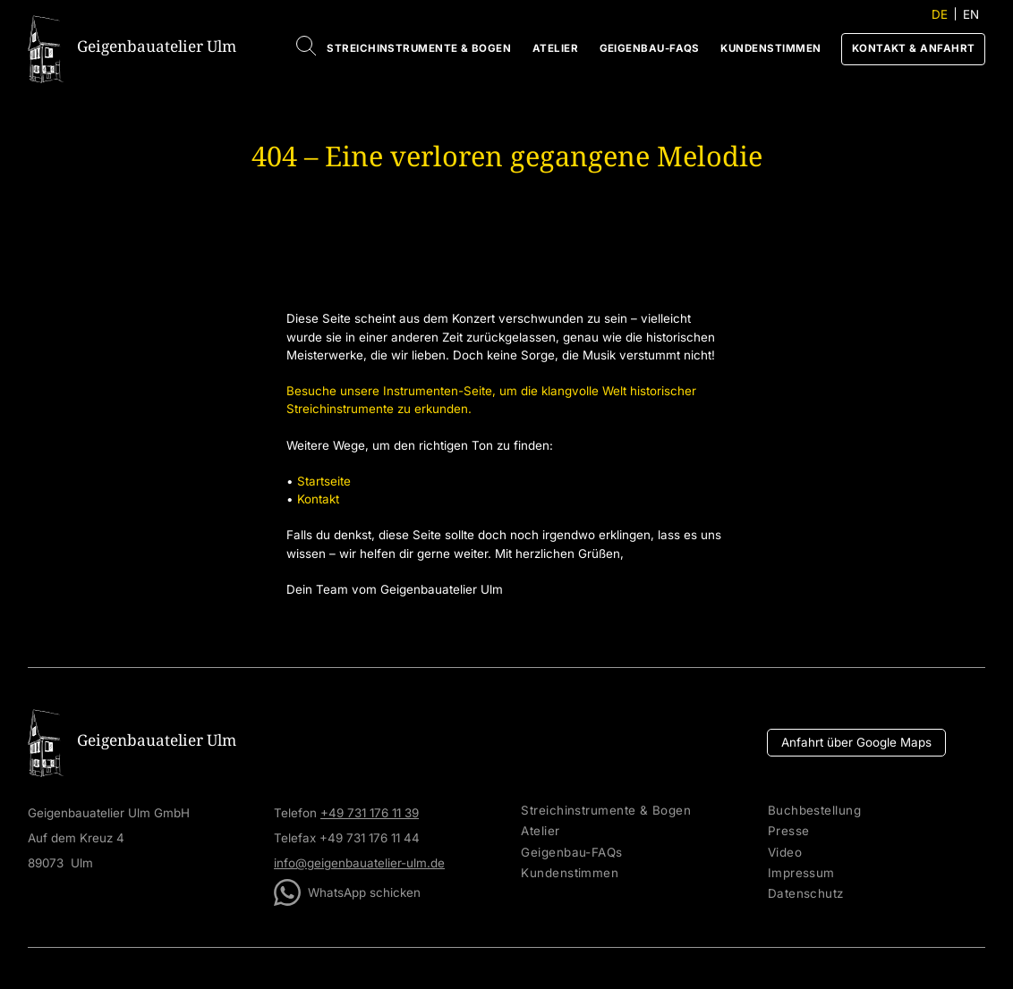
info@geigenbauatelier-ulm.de (359, 863)
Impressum (801, 873)
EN (971, 14)
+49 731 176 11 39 (369, 813)
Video (785, 852)
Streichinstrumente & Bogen (419, 48)
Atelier (555, 48)
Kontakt (318, 499)
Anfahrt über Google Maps (856, 742)
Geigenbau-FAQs (650, 48)
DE (940, 14)
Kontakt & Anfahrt (913, 48)
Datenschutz (806, 893)
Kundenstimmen (770, 48)
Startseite (324, 481)
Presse (789, 831)
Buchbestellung (814, 810)
